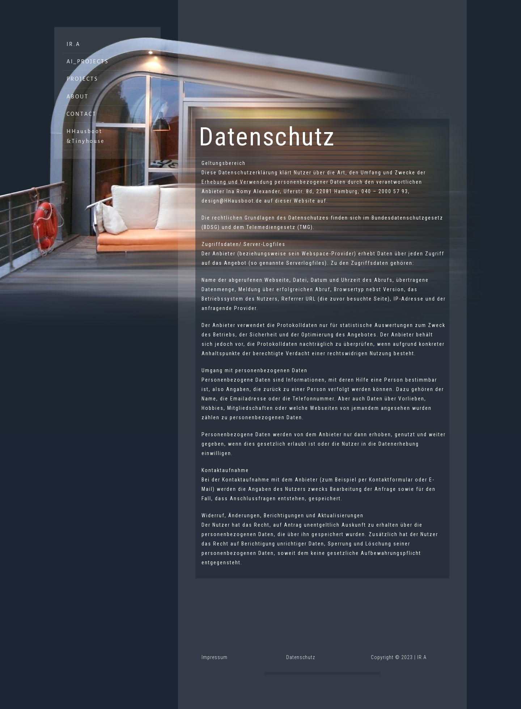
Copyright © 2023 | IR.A (399, 657)
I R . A (73, 43)
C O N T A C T (81, 113)
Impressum (215, 657)
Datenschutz (300, 657)
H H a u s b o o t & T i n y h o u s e (85, 135)
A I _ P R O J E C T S (87, 61)
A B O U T (77, 96)
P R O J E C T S (82, 78)
